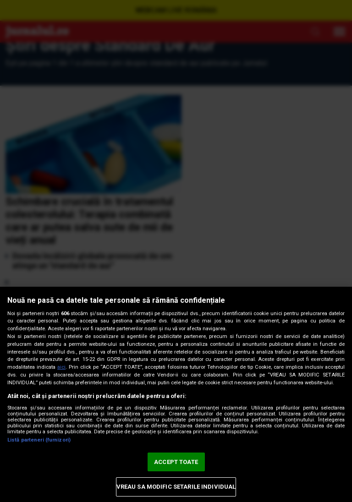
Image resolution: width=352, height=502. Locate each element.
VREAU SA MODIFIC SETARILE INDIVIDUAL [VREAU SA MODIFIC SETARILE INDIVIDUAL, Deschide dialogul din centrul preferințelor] (176, 486)
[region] (176, 394)
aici (61, 367)
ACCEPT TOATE (176, 461)
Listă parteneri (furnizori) (39, 440)
